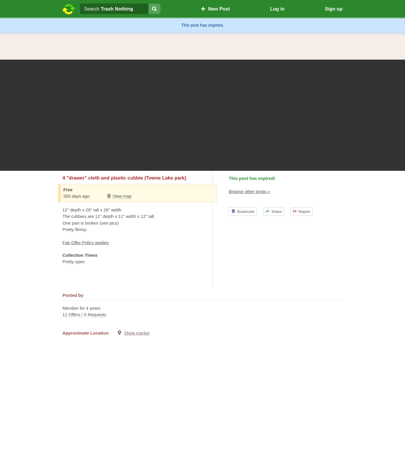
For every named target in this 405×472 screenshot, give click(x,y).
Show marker (137, 332)
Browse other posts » (249, 191)
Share (274, 211)
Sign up (334, 8)
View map (119, 196)
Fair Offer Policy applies (85, 242)
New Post (215, 8)
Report (301, 211)
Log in (277, 8)
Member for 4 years (202, 312)
